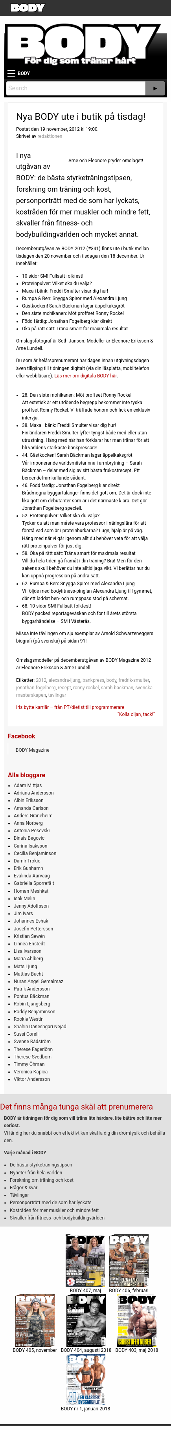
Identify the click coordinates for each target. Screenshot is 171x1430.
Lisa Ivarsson (28, 951)
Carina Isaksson (30, 846)
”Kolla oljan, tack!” (136, 714)
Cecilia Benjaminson (35, 853)
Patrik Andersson (32, 989)
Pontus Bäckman (32, 996)
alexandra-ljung (64, 680)
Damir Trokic (27, 861)
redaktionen (49, 136)
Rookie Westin (29, 1019)
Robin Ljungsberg (32, 1004)
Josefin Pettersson (33, 929)
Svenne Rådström (32, 1041)
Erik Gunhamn (28, 868)
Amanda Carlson (31, 808)
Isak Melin (24, 898)
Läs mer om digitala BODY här (85, 376)
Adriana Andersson (34, 793)
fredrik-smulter (133, 680)
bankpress (93, 680)
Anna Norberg (28, 823)
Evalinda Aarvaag (32, 876)
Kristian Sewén (29, 936)
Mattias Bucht (28, 974)
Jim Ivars (23, 913)
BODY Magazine (33, 750)
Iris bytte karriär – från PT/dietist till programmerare (70, 707)
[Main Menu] (11, 73)
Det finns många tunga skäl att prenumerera (76, 1106)
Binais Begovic (29, 838)
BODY (24, 73)
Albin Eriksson (29, 800)
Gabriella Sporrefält (34, 883)
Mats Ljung (25, 966)
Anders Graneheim (33, 815)
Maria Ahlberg (28, 958)
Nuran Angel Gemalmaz (38, 981)
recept (64, 687)
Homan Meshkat (31, 891)
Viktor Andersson (32, 1079)
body (111, 680)
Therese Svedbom (32, 1057)
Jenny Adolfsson (31, 906)
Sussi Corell (26, 1034)
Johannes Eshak (31, 921)
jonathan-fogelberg (36, 687)
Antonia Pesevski (32, 830)
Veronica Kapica (31, 1072)
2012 (41, 680)
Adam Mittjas (28, 785)
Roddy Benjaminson (34, 1011)
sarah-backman (117, 687)
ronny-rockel (86, 687)
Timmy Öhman (29, 1064)
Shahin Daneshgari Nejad (40, 1026)
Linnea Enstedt (29, 944)
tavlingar (57, 695)
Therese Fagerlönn (33, 1049)
